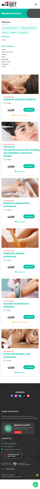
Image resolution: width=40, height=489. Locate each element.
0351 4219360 (8, 446)
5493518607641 (10, 443)
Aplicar (17, 432)
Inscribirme (29, 112)
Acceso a (7, 469)
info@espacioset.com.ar (12, 449)
